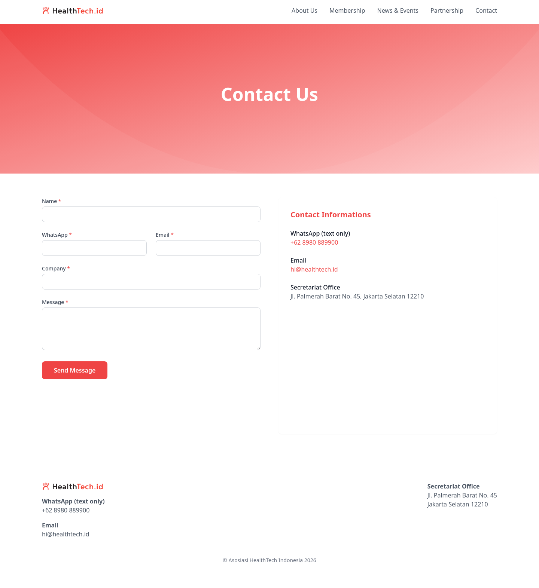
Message (55, 302)
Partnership (446, 10)
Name (51, 201)
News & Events (398, 10)
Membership (347, 10)
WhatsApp (57, 234)
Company (56, 268)
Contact (486, 10)
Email (165, 234)
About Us (304, 10)
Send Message (74, 370)
